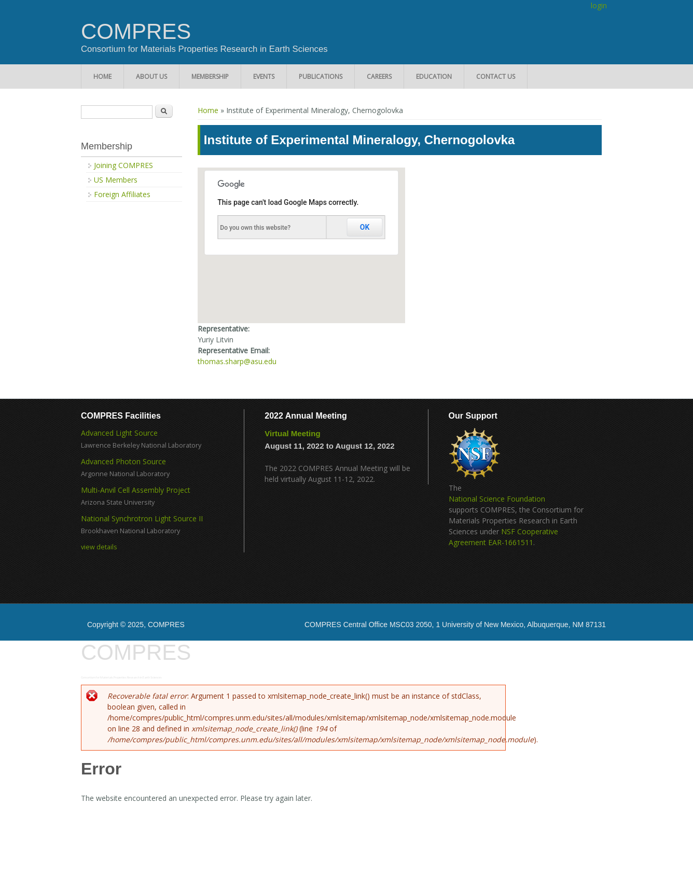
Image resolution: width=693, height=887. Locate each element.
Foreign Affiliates (122, 194)
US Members (115, 180)
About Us (151, 76)
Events (263, 76)
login (599, 5)
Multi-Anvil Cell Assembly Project (135, 490)
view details (99, 547)
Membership (210, 76)
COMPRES (136, 32)
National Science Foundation (497, 499)
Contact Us (495, 76)
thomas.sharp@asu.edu (237, 361)
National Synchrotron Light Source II (142, 518)
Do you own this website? (255, 227)
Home (102, 76)
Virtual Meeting (292, 433)
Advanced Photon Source (123, 461)
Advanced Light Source (119, 433)
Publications (320, 76)
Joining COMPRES (123, 165)
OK (365, 227)
